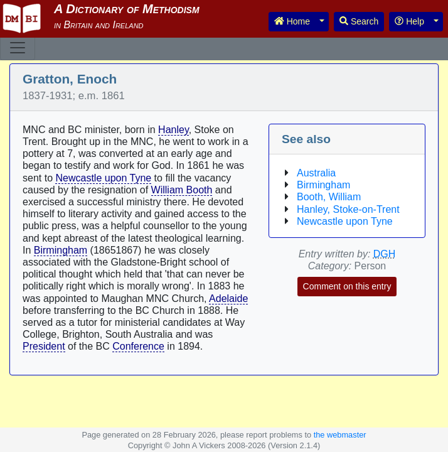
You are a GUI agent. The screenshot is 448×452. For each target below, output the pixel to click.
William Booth (182, 190)
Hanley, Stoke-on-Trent (348, 209)
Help (409, 21)
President (44, 346)
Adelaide (228, 298)
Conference (138, 346)
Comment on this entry (347, 286)
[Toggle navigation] (17, 47)
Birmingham (60, 250)
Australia (316, 173)
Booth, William (329, 196)
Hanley (173, 129)
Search (358, 21)
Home (292, 21)
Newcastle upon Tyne (103, 178)
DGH (384, 254)
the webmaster (340, 434)
